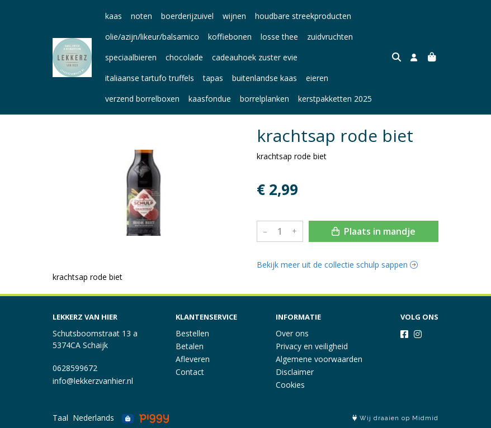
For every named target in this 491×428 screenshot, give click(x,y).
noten (141, 16)
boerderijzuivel (187, 16)
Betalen (190, 346)
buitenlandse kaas (264, 78)
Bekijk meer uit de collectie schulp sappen (337, 264)
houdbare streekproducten (303, 16)
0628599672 (75, 368)
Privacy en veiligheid (312, 346)
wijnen (234, 16)
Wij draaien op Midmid (395, 418)
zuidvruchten (330, 36)
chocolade (184, 57)
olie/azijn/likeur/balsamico (152, 36)
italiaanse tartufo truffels (149, 78)
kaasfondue (209, 98)
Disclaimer (295, 372)
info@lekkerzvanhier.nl (93, 380)
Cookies (290, 384)
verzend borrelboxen (142, 98)
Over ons (292, 333)
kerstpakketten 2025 (335, 98)
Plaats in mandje (374, 231)
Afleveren (193, 359)
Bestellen (192, 333)
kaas (113, 16)
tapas (213, 78)
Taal (60, 417)
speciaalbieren (131, 57)
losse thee (279, 36)
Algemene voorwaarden (319, 359)
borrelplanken (264, 98)
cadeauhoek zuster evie (255, 57)
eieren (317, 78)
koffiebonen (230, 36)
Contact (190, 372)
